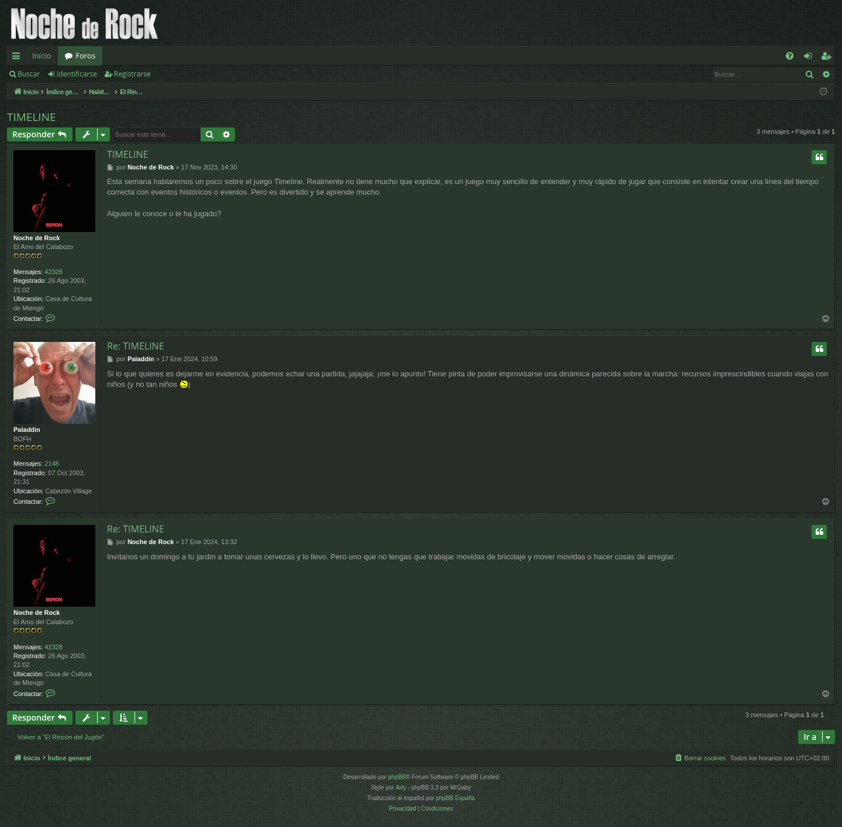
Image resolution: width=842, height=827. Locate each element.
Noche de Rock (36, 237)
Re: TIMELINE (135, 346)
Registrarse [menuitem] (828, 57)
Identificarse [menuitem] (811, 57)
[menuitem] (790, 55)
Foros (85, 55)
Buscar (29, 74)
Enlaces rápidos (18, 57)
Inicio (41, 55)
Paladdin (26, 429)
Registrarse (132, 74)
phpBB (397, 777)
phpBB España (455, 798)
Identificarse (77, 74)
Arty (401, 787)
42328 (53, 271)
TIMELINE (31, 116)
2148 (51, 463)
